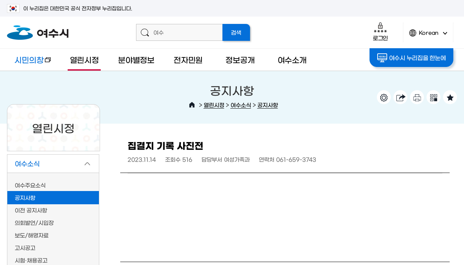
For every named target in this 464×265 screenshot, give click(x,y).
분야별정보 (136, 59)
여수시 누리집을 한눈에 (411, 57)
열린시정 (84, 59)
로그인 (380, 31)
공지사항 (267, 104)
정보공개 (239, 59)
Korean (428, 35)
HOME (191, 104)
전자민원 (188, 59)
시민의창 (29, 63)
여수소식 (241, 104)
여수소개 (292, 59)
